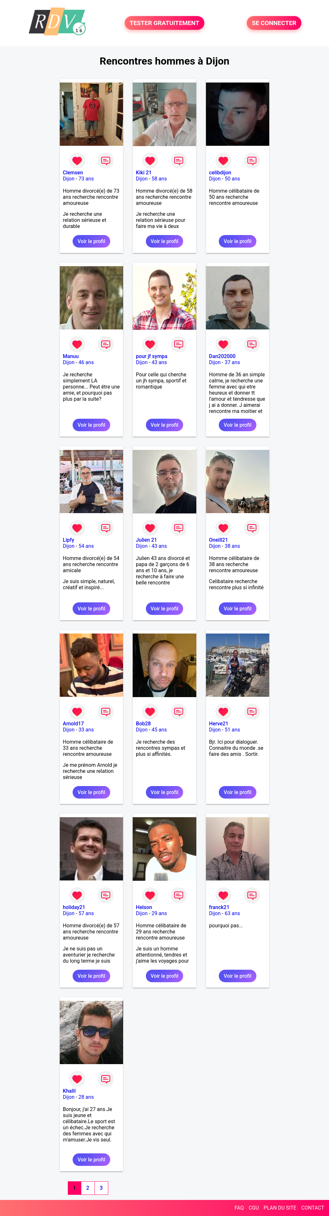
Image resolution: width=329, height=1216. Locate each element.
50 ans (232, 179)
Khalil (69, 1091)
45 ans (159, 730)
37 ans (232, 362)
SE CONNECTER (274, 23)
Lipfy (68, 540)
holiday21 (74, 907)
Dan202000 (222, 356)
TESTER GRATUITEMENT (165, 23)
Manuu (71, 356)
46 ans (86, 362)
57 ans (86, 913)
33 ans (86, 730)
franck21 (219, 907)
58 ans (159, 179)
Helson (144, 907)
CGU (254, 1208)
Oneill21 (218, 540)
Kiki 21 (144, 173)
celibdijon (220, 173)
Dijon (69, 179)
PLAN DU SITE (280, 1208)
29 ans (159, 913)
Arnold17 (73, 724)
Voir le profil (91, 241)
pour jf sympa (151, 356)
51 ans (232, 730)
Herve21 (218, 724)
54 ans (86, 546)
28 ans (86, 1097)
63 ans (232, 913)
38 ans (232, 546)
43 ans (159, 362)
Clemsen (73, 173)
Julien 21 (146, 540)
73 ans (86, 179)
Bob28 (143, 724)
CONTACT (312, 1208)
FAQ (239, 1208)
